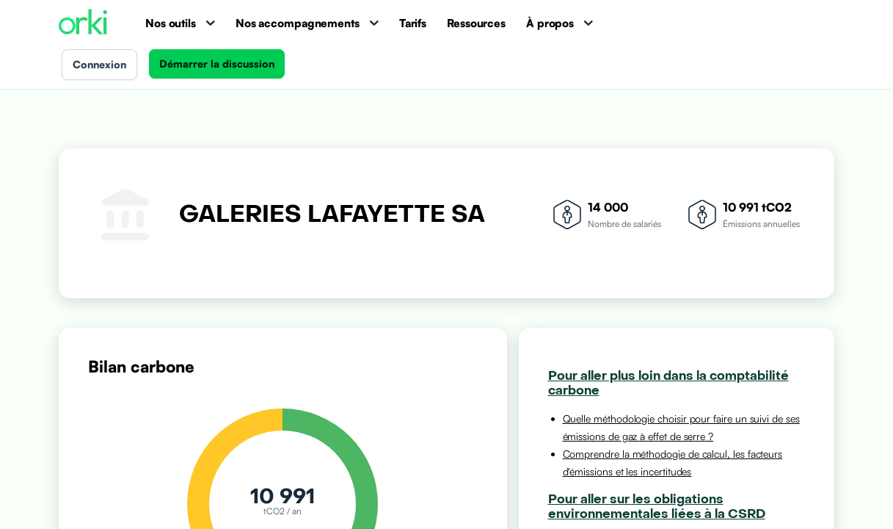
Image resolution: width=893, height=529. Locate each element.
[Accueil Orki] (83, 23)
